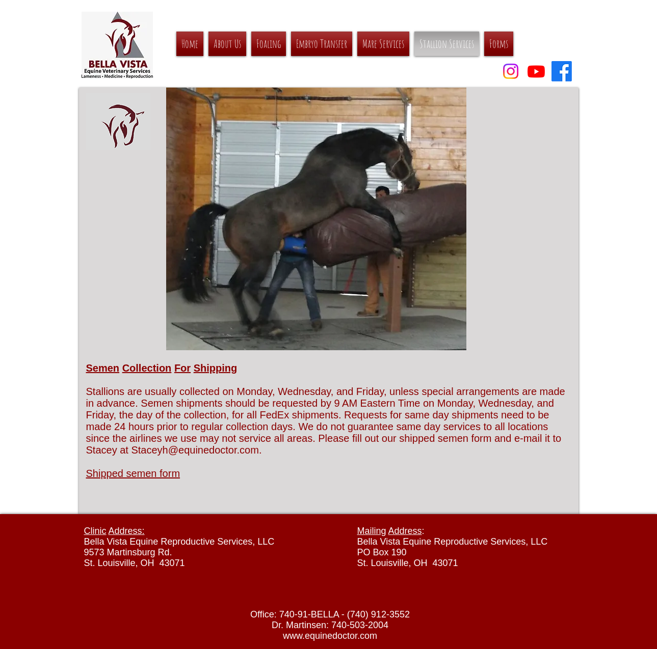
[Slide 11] (394, 337)
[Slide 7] (333, 337)
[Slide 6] (318, 337)
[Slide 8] (348, 337)
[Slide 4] (287, 337)
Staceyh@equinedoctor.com (194, 450)
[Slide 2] (239, 337)
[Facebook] (561, 71)
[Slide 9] (363, 337)
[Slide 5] (302, 337)
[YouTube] (536, 71)
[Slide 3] (256, 337)
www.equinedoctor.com (330, 636)
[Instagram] (511, 71)
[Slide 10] (379, 337)
